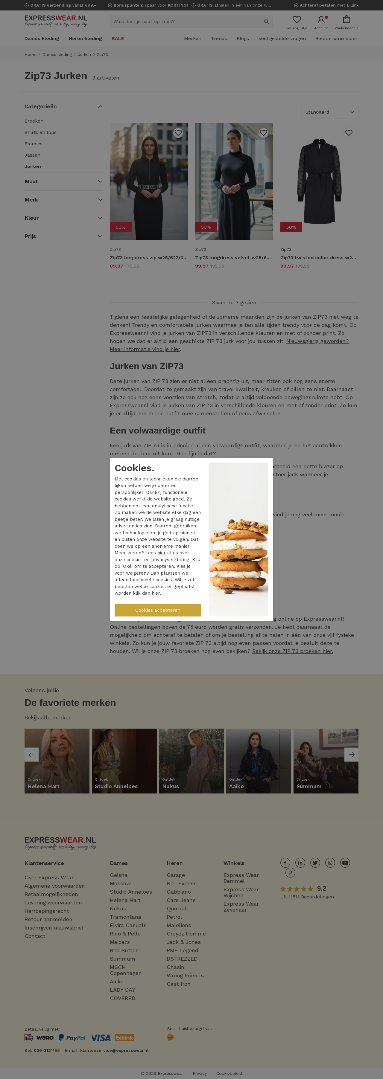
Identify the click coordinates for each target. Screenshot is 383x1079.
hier (161, 552)
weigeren (136, 573)
